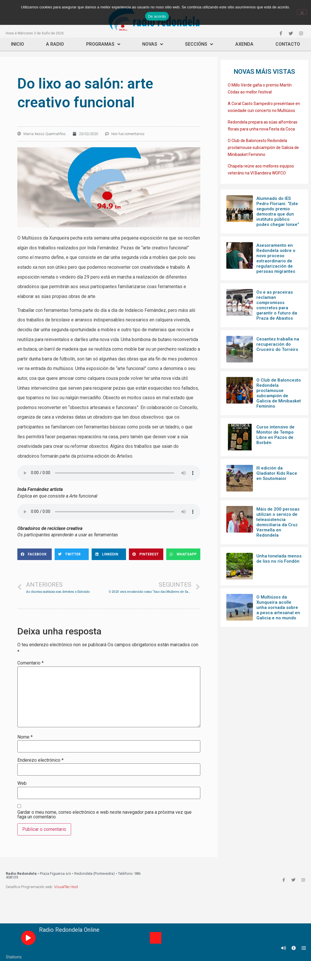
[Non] (302, 12)
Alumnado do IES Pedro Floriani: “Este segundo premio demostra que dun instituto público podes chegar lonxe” (277, 211)
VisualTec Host (66, 887)
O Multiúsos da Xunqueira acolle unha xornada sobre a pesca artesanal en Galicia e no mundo (278, 607)
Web (22, 783)
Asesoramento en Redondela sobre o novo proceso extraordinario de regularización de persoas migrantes (275, 258)
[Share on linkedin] (109, 554)
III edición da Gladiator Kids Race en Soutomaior (276, 473)
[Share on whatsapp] (183, 554)
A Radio (55, 44)
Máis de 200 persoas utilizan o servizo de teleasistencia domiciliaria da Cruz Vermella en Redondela (277, 522)
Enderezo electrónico (40, 760)
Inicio (17, 44)
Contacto (287, 44)
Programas (103, 44)
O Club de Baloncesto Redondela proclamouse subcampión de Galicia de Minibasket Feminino (263, 147)
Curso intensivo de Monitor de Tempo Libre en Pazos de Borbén (275, 434)
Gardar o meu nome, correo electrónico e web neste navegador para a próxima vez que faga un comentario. (104, 814)
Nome (25, 737)
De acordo (157, 16)
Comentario (30, 663)
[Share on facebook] (34, 554)
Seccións (199, 44)
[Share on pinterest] (146, 554)
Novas (152, 44)
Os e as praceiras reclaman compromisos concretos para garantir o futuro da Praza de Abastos (276, 305)
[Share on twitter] (72, 554)
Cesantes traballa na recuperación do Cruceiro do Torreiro (277, 344)
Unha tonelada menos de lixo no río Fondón (278, 558)
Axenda (244, 44)
